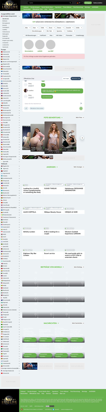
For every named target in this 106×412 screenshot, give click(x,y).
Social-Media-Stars (47, 7)
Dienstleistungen (37, 31)
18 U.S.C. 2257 (24, 406)
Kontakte (55, 393)
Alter (26, 27)
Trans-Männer (67, 7)
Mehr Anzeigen (79, 167)
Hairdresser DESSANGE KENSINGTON (74, 189)
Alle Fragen (66, 78)
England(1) (5, 36)
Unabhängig (80, 35)
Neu (51, 35)
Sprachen (59, 31)
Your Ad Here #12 (45, 366)
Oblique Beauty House (52, 212)
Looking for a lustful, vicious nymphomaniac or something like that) (32, 190)
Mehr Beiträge (79, 267)
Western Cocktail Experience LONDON (73, 233)
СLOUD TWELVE (50, 188)
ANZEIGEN (95, 7)
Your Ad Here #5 (69, 158)
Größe (77, 27)
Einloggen (88, 3)
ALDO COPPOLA (29, 212)
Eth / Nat (49, 31)
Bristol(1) (4, 25)
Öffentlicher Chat (38, 9)
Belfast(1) (4, 21)
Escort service (49, 253)
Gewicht (68, 27)
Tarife (42, 27)
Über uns (62, 393)
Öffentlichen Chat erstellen (36, 108)
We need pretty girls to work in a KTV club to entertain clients (73, 255)
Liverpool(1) (5, 42)
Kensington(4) (5, 38)
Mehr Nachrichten (78, 323)
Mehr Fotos (80, 117)
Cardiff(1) (4, 29)
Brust (50, 27)
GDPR (31, 406)
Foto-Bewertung (78, 7)
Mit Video (59, 35)
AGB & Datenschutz (38, 406)
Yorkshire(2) (5, 47)
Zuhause (25, 7)
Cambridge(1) (5, 27)
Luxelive (30, 90)
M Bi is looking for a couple (51, 233)
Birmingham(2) (6, 23)
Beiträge (87, 7)
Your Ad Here (11, 381)
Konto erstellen (97, 3)
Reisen (59, 27)
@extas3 (56, 409)
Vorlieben (69, 31)
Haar (34, 27)
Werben (51, 9)
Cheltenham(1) (6, 31)
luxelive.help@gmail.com (67, 409)
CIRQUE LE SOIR (71, 212)
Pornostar (69, 35)
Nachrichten (27, 9)
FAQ (46, 9)
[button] (24, 137)
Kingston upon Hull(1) (7, 40)
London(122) (5, 44)
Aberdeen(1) (5, 18)
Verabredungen (35, 7)
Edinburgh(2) (5, 34)
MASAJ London (29, 232)
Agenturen (58, 7)
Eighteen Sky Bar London (29, 254)
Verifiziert (43, 35)
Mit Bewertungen (31, 35)
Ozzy (30, 83)
